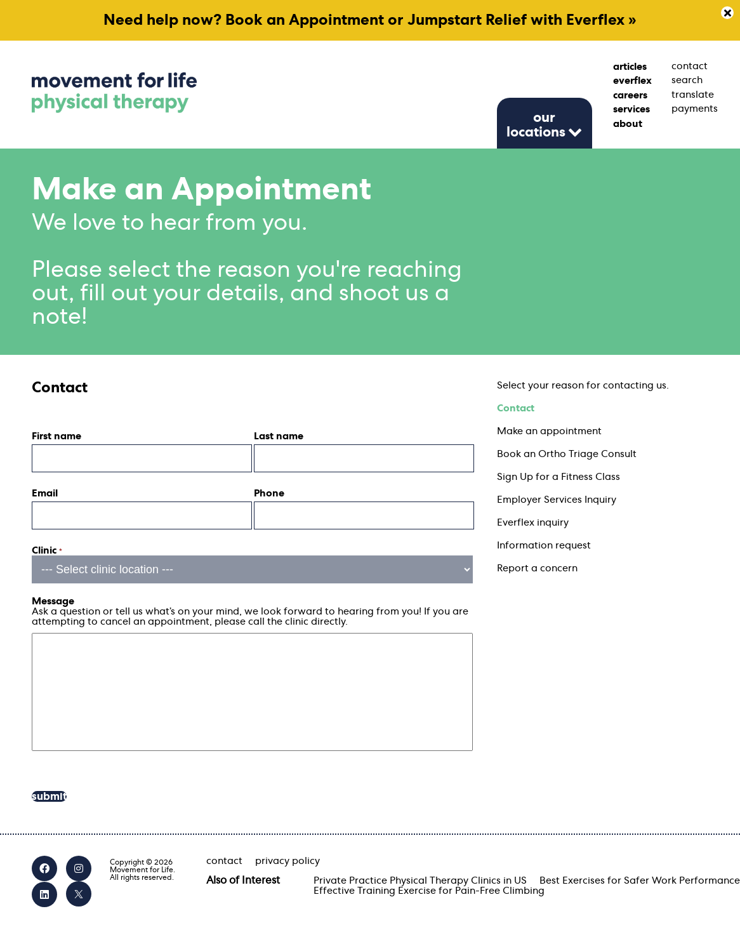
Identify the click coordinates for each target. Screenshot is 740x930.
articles (630, 67)
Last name (278, 436)
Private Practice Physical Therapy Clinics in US (420, 880)
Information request (544, 545)
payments (689, 108)
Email (45, 493)
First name (56, 436)
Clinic (47, 550)
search (687, 80)
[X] (78, 894)
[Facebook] (44, 868)
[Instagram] (78, 868)
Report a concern (537, 568)
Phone (269, 493)
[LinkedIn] (44, 894)
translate (689, 95)
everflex (631, 81)
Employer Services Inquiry (556, 500)
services (631, 109)
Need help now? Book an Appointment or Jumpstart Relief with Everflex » (370, 20)
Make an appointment (549, 431)
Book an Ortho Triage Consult (567, 454)
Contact (515, 408)
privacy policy (287, 861)
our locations (535, 124)
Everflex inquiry (533, 522)
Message (53, 601)
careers (630, 95)
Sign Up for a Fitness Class (558, 477)
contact (689, 66)
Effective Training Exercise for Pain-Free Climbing (429, 891)
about (627, 124)
